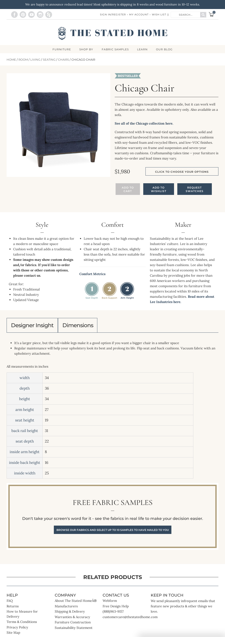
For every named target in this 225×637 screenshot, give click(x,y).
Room (23, 59)
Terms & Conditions (22, 623)
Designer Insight (33, 325)
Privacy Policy (17, 628)
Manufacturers (66, 607)
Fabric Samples (115, 49)
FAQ (10, 602)
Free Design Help (116, 607)
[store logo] (112, 33)
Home (11, 59)
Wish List (160, 14)
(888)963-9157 (113, 613)
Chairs (63, 59)
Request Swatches (194, 189)
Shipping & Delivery (70, 613)
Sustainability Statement (74, 629)
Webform (110, 602)
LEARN (143, 49)
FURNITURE (61, 49)
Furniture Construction (73, 624)
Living (35, 59)
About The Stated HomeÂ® (76, 602)
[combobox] (185, 14)
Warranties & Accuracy (72, 618)
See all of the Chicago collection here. (144, 124)
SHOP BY (86, 49)
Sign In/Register (113, 14)
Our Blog (165, 49)
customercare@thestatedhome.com (130, 618)
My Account (139, 14)
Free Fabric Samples (112, 517)
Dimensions (82, 325)
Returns (13, 607)
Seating (49, 59)
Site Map (13, 634)
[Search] (203, 14)
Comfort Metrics (92, 274)
